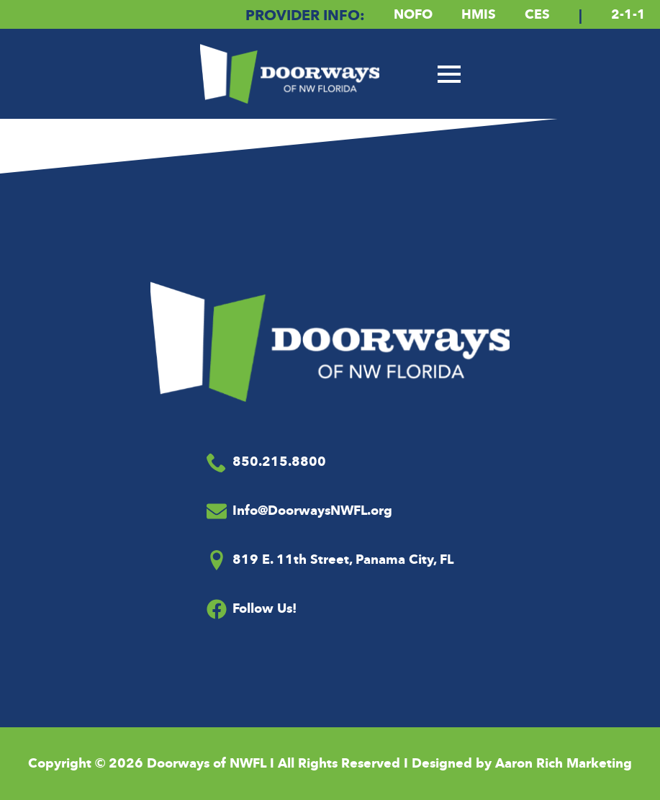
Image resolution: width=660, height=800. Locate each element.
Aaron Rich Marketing (563, 763)
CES (537, 14)
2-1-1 (628, 14)
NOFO (413, 14)
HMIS (478, 14)
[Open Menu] (449, 74)
